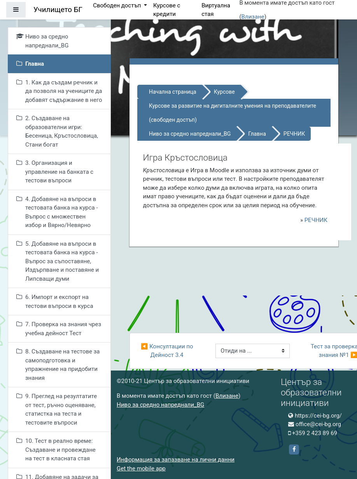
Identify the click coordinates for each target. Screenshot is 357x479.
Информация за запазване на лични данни (175, 459)
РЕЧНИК (294, 134)
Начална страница (172, 92)
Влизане (253, 16)
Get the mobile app (141, 468)
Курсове (224, 92)
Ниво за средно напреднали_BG (190, 134)
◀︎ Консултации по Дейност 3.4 (168, 351)
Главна (257, 134)
